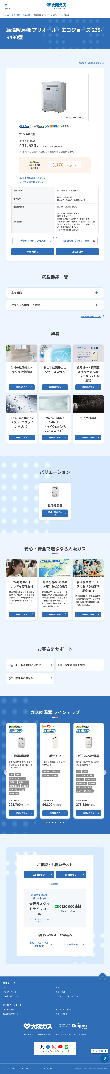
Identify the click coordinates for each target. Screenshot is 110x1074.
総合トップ (28, 1034)
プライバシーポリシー (11, 1069)
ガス (5, 987)
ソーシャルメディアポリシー (46, 1069)
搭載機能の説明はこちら (92, 316)
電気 (57, 987)
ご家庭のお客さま (43, 1034)
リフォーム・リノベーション (68, 996)
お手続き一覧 (9, 1009)
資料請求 (54, 883)
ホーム (6, 15)
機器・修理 (16, 15)
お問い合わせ (61, 1013)
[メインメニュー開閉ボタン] (105, 6)
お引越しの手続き (63, 1009)
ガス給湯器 (26, 15)
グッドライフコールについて (39, 920)
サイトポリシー (27, 1069)
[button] (6, 772)
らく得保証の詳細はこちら (30, 181)
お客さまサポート (11, 1013)
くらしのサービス (11, 996)
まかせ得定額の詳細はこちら (31, 178)
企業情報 (82, 1034)
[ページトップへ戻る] (102, 976)
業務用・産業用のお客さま (65, 1034)
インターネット (10, 991)
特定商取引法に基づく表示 (91, 63)
